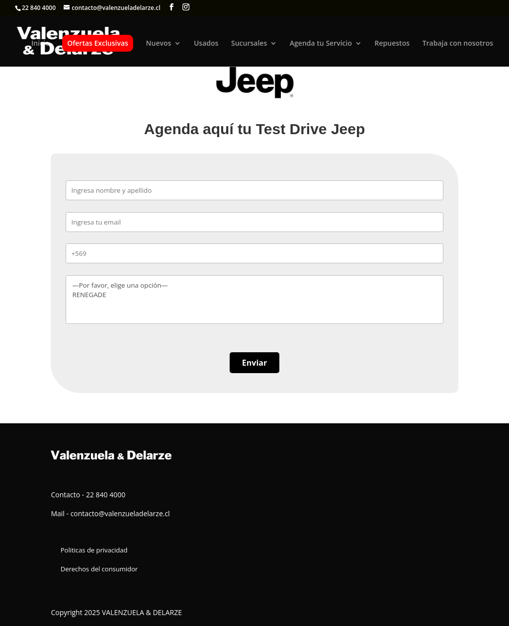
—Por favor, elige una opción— (254, 285)
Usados (206, 44)
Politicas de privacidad (94, 550)
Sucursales (249, 44)
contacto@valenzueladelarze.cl (120, 513)
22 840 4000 (39, 7)
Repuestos (392, 44)
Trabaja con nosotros (458, 44)
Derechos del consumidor (99, 568)
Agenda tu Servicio (321, 44)
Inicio (40, 44)
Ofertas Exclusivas (97, 43)
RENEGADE (254, 295)
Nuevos (158, 44)
